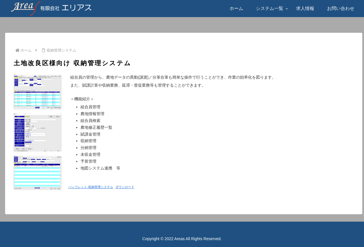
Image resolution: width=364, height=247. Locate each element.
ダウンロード (124, 187)
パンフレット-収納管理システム (90, 187)
